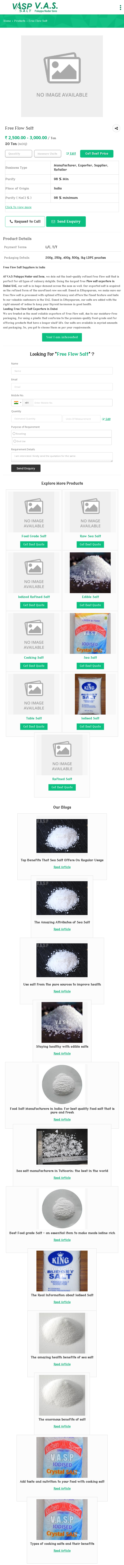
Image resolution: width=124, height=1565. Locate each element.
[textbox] (47, 153)
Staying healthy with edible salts (62, 1046)
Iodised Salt (90, 718)
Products (19, 21)
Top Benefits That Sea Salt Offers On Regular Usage (62, 860)
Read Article (62, 867)
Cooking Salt (34, 658)
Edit (71, 153)
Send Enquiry (66, 222)
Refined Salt (62, 779)
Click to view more (18, 207)
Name (14, 363)
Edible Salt (90, 597)
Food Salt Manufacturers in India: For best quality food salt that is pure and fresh (62, 1110)
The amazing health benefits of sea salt (62, 1357)
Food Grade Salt (33, 536)
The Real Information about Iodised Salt (62, 1295)
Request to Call (25, 222)
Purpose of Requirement (25, 427)
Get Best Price (96, 153)
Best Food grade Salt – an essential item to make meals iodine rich (62, 1233)
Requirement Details (23, 449)
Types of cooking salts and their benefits (62, 1544)
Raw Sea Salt (90, 536)
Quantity (16, 411)
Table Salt (34, 718)
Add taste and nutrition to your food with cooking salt (62, 1482)
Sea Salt (90, 658)
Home (7, 21)
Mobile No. (17, 395)
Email (14, 379)
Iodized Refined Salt (34, 597)
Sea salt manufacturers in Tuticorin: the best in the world (62, 1171)
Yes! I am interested (62, 337)
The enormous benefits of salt (62, 1419)
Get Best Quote (33, 544)
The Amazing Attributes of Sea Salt (62, 922)
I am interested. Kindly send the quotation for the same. (62, 457)
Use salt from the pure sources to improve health (62, 984)
